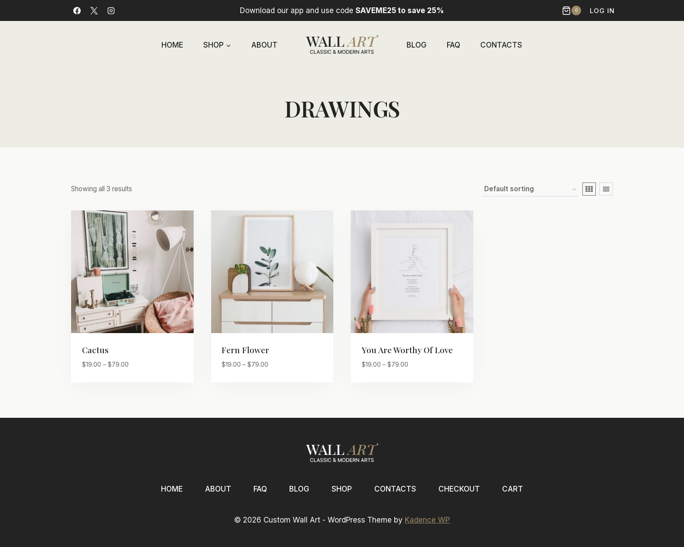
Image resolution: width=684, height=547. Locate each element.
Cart (512, 489)
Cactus (95, 349)
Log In (602, 11)
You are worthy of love (407, 349)
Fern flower (245, 349)
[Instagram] (110, 10)
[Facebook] (76, 10)
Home (172, 45)
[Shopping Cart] (572, 10)
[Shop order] (530, 189)
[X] (93, 10)
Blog (417, 45)
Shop (342, 489)
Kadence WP (427, 520)
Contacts (501, 45)
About (264, 45)
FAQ (453, 45)
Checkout (459, 489)
